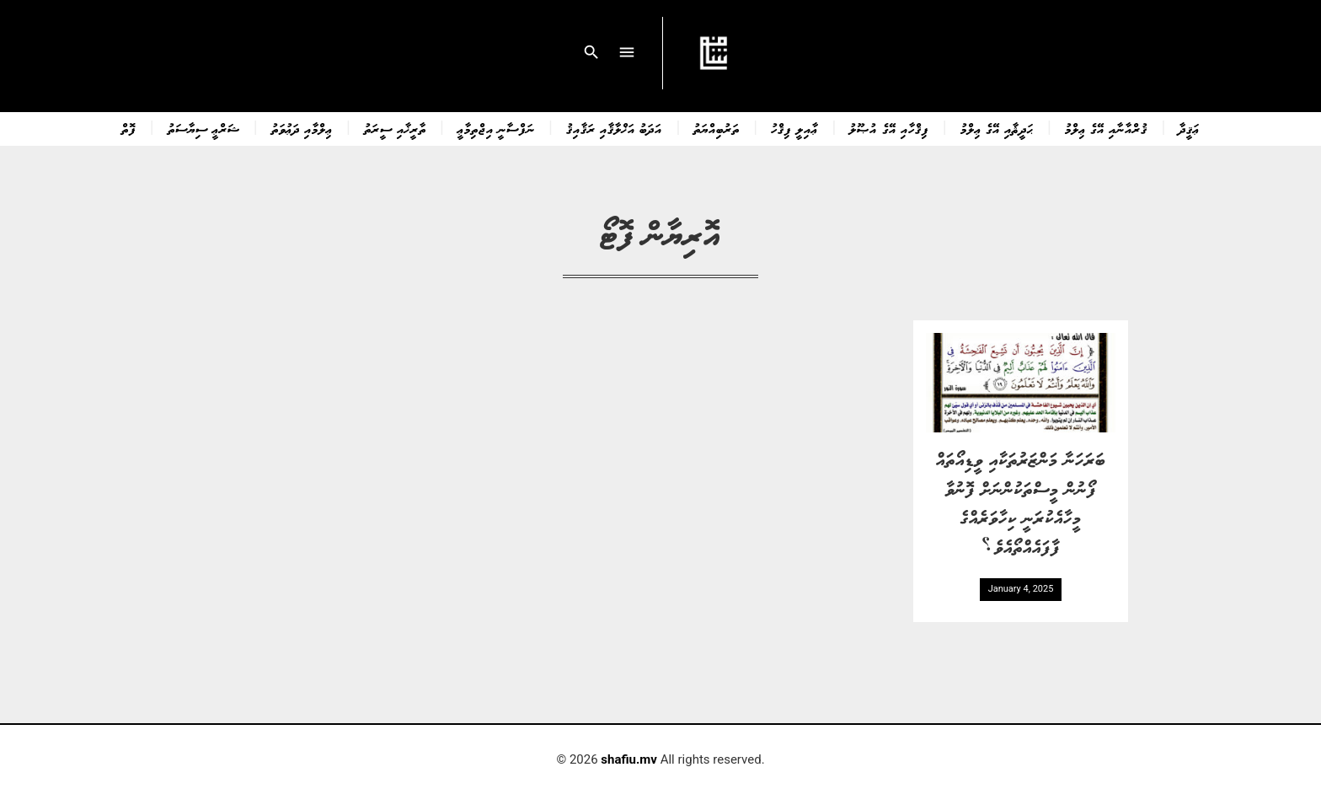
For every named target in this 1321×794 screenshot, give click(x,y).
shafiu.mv (629, 759)
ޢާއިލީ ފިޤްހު (794, 128)
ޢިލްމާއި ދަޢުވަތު (302, 128)
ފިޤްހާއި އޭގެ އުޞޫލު (888, 128)
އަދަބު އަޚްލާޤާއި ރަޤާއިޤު (614, 128)
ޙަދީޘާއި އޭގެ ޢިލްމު (997, 128)
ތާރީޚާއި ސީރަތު (395, 128)
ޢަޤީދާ (1189, 128)
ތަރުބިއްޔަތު (716, 128)
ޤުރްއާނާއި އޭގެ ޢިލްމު (1106, 128)
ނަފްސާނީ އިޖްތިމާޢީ (496, 128)
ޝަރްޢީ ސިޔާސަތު (204, 128)
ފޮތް (128, 128)
